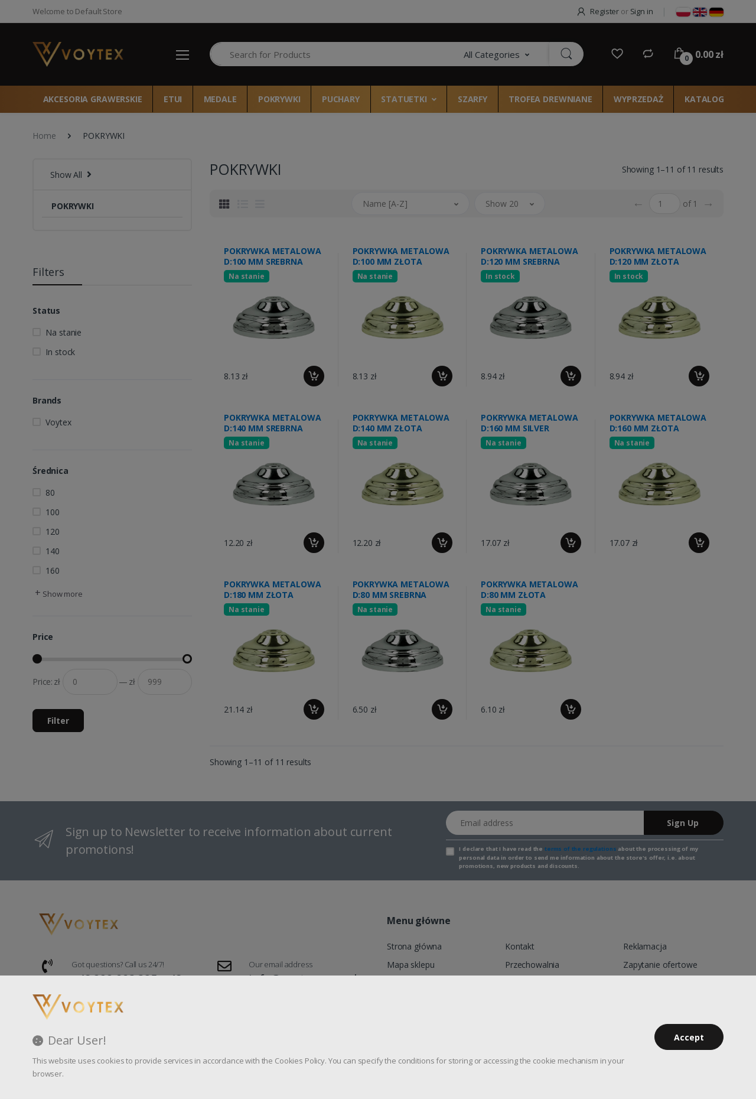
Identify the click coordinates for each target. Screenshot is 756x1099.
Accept (689, 1037)
